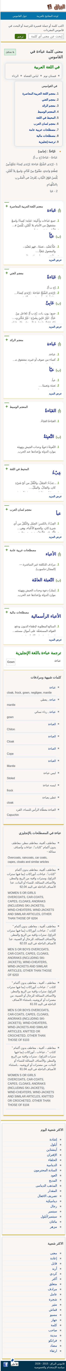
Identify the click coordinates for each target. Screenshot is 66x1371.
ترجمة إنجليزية (46, 141)
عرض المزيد (54, 260)
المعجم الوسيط (46, 111)
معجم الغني (48, 99)
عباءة (52, 687)
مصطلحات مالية (45, 135)
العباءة (51, 724)
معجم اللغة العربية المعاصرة (38, 93)
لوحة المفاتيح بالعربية (47, 16)
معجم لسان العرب (44, 123)
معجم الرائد (48, 105)
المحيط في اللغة (45, 117)
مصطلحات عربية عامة (42, 129)
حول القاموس (19, 16)
